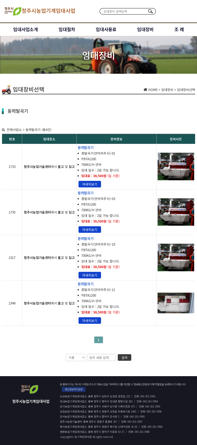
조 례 (179, 29)
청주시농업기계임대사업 (39, 11)
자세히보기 (89, 184)
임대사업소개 (25, 29)
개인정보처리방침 (74, 389)
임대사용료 (106, 29)
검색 (150, 11)
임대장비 (145, 29)
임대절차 (67, 29)
